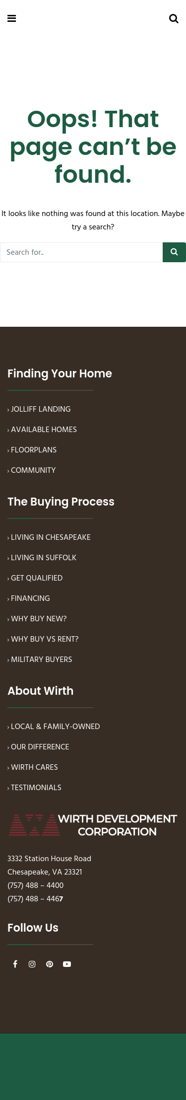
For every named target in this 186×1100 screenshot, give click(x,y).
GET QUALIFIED (36, 578)
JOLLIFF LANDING (40, 409)
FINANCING (30, 598)
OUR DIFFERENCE (40, 747)
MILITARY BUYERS (41, 660)
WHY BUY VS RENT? (45, 639)
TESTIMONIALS (36, 788)
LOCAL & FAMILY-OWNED (55, 727)
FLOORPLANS (34, 450)
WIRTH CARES (34, 767)
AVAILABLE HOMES (44, 430)
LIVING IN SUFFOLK (43, 558)
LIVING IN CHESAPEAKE (51, 537)
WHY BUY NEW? (39, 619)
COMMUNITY (33, 470)
